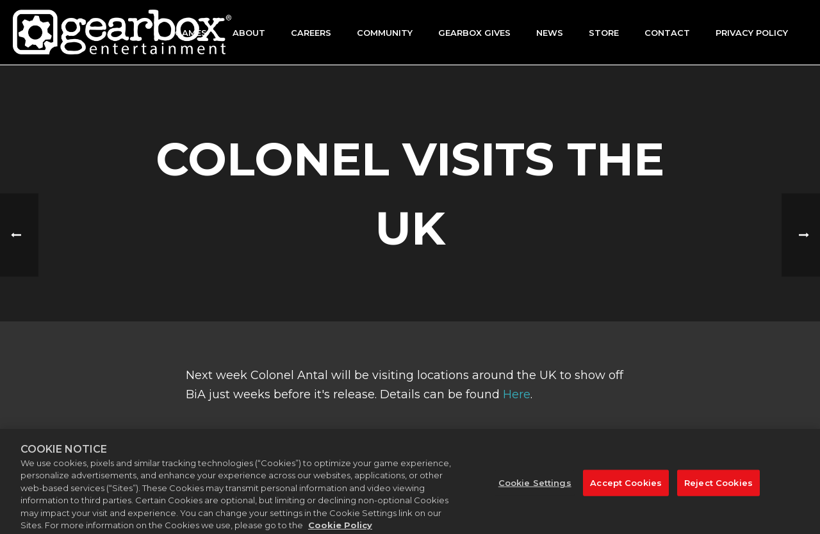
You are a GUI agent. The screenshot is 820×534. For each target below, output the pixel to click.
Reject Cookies (718, 488)
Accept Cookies (626, 488)
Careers (311, 33)
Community (385, 33)
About (249, 33)
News (549, 33)
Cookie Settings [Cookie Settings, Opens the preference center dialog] (534, 488)
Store (604, 33)
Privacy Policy (752, 33)
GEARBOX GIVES (474, 33)
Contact (667, 33)
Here (516, 394)
